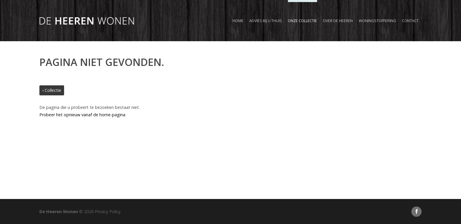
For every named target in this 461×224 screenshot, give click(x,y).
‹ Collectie (51, 90)
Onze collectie (302, 20)
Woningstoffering (377, 20)
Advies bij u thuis (265, 20)
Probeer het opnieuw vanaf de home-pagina (82, 114)
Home (238, 20)
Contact (410, 20)
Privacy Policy (108, 211)
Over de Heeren (338, 20)
